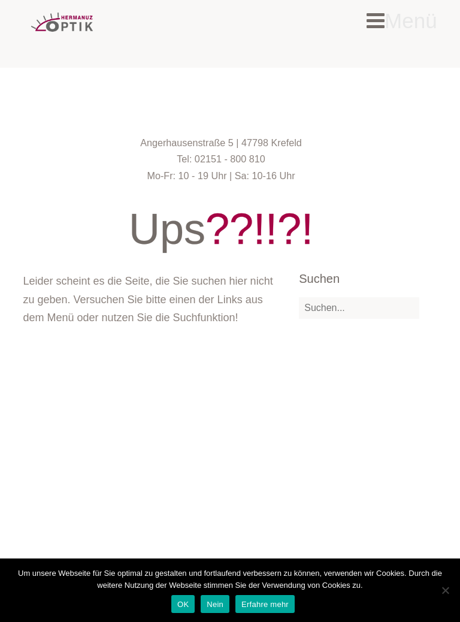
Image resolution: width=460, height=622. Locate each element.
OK (183, 604)
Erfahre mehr (265, 604)
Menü (402, 20)
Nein (215, 604)
